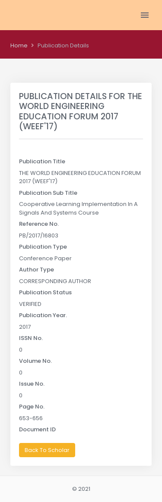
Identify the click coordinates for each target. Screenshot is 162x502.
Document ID (37, 429)
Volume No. (35, 361)
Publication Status (45, 292)
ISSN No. (31, 338)
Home (19, 45)
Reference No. (39, 224)
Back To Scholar (47, 450)
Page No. (31, 406)
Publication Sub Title (48, 193)
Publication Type (43, 247)
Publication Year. (43, 315)
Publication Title (42, 161)
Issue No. (31, 384)
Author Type (36, 269)
